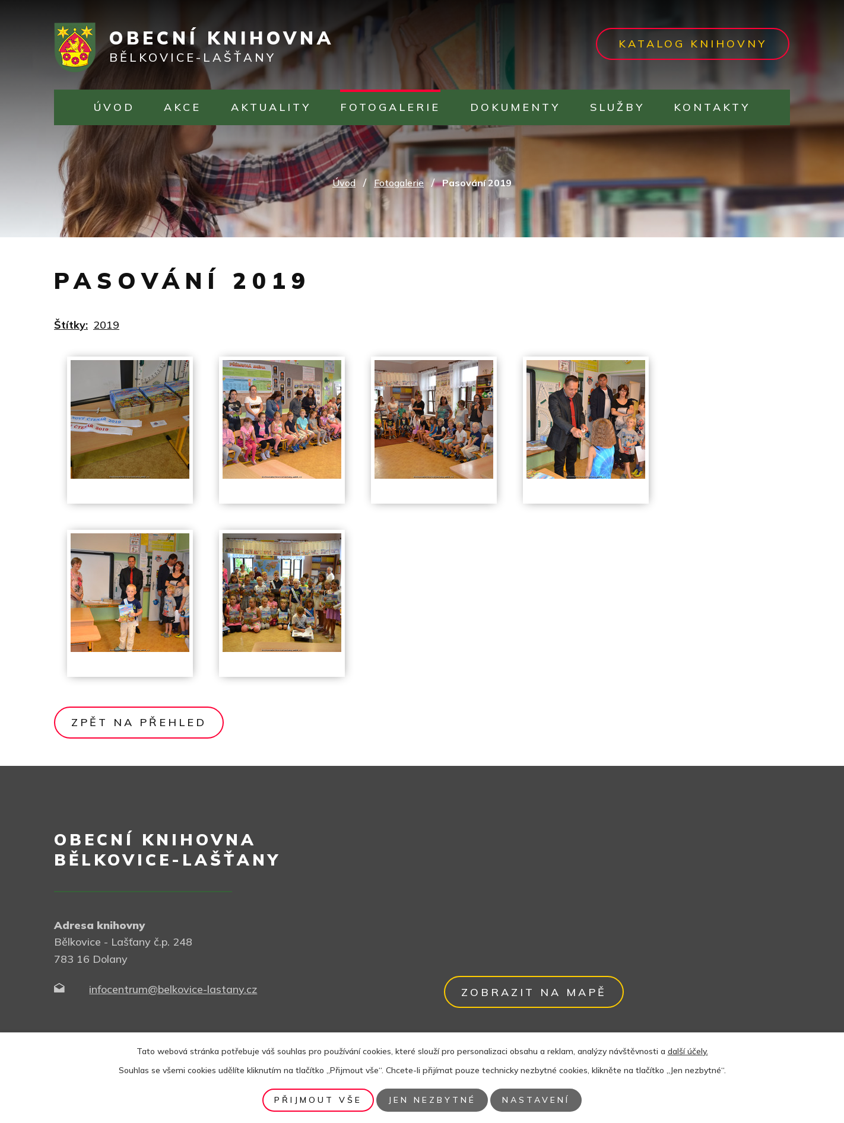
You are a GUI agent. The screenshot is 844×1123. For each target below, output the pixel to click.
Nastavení (536, 1100)
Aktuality (271, 107)
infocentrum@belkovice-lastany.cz (173, 989)
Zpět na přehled (139, 722)
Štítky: (71, 325)
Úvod (114, 107)
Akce (182, 107)
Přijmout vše (318, 1100)
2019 (106, 325)
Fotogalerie (390, 107)
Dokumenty (515, 107)
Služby (617, 107)
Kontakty (712, 107)
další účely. (688, 1051)
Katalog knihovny (692, 43)
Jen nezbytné (432, 1100)
